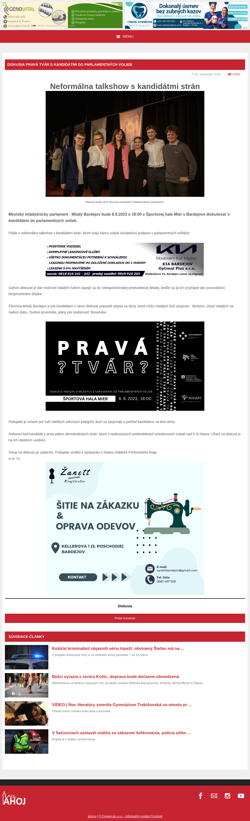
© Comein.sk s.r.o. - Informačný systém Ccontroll (130, 816)
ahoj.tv (92, 816)
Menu (124, 36)
